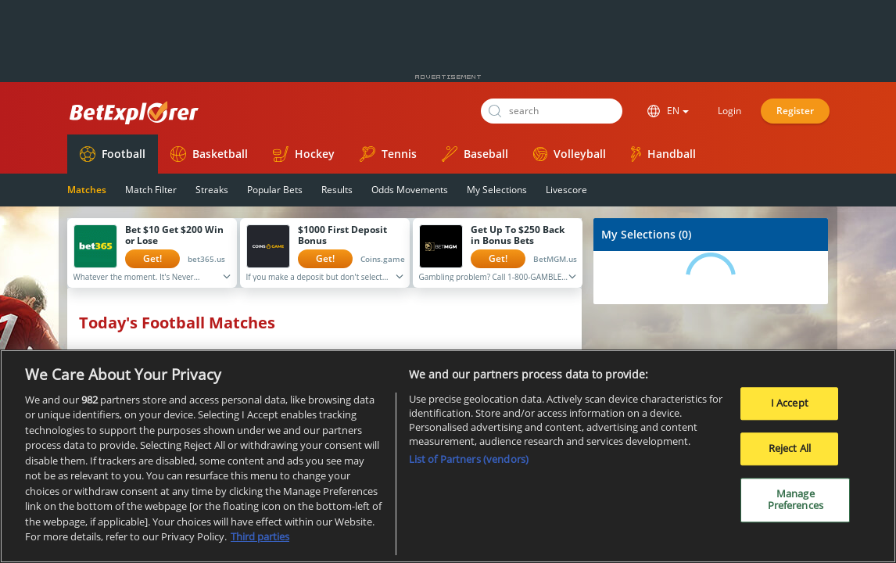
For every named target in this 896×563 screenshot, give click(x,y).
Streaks (211, 189)
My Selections (497, 189)
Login (729, 110)
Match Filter (151, 189)
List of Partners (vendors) (469, 459)
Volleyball (569, 153)
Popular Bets (275, 189)
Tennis (388, 154)
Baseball (475, 154)
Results (337, 189)
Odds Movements (409, 189)
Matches (86, 189)
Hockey (304, 154)
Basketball (209, 154)
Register (795, 110)
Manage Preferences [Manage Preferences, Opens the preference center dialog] (795, 499)
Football (112, 154)
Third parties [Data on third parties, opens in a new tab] (260, 536)
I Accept (789, 403)
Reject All (790, 448)
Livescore (566, 189)
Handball (663, 154)
